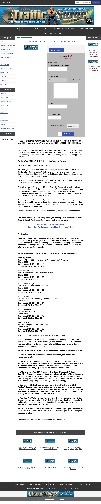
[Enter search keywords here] (83, 2)
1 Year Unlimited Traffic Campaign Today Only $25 (73, 451)
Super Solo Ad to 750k (26, 37)
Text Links (60, 487)
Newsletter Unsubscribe (7, 128)
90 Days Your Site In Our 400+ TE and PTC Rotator (50, 451)
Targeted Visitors (5, 49)
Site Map (2, 124)
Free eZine (52, 487)
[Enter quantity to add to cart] (60, 137)
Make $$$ (3, 61)
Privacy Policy (38, 487)
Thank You (87, 487)
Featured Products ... (6, 80)
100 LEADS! (3, 76)
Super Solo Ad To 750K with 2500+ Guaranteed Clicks (27, 451)
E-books (2, 41)
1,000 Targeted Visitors (50, 470)
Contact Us (15, 29)
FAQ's (22, 29)
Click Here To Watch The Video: (50, 228)
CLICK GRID (4, 72)
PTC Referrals (78, 487)
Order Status (4, 120)
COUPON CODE (55, 117)
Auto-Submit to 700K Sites (69, 29)
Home (3, 2)
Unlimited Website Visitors (7, 45)
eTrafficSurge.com (49, 502)
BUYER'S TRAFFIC (6, 68)
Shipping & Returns (5, 101)
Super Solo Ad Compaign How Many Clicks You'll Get (50, 230)
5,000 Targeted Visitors (93, 63)
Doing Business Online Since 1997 (51, 29)
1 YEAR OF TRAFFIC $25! (86, 29)
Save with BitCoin (50, 491)
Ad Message (54, 76)
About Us (3, 93)
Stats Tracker (35, 29)
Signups (60, 491)
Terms (28, 29)
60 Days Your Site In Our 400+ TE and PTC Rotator (27, 471)
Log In (9, 2)
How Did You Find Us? (57, 128)
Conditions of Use (5, 109)
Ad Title (53, 106)
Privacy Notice (4, 105)
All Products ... (4, 84)
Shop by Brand (4, 97)
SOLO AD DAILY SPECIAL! (72, 491)
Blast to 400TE (4, 65)
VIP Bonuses (69, 487)
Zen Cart (62, 502)
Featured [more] (93, 38)
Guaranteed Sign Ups (6, 53)
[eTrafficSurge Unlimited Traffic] (50, 499)
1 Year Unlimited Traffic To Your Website (73, 471)
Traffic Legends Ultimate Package (52, 33)
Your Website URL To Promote (60, 65)
